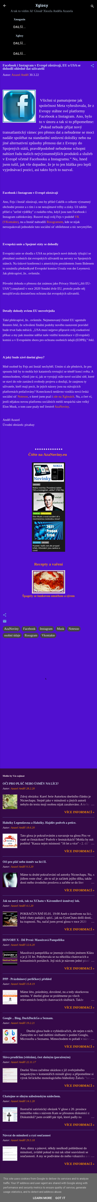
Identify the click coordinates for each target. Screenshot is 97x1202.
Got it (60, 1198)
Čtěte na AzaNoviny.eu (47, 456)
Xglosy (41, 5)
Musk (60, 630)
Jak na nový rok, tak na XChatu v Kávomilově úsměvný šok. (41, 903)
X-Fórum (70, 27)
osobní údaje (12, 637)
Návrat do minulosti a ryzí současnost (27, 1137)
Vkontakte (48, 637)
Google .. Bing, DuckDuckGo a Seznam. (28, 1020)
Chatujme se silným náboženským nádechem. (32, 1098)
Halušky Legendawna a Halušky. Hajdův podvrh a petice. (39, 824)
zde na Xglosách (63, 398)
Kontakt (75, 55)
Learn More (42, 1198)
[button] (92, 68)
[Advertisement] (48, 742)
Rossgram (31, 637)
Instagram (46, 630)
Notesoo (22, 398)
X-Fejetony (24, 55)
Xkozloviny (65, 44)
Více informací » (79, 814)
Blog (44, 44)
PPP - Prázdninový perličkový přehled (27, 981)
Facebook (29, 630)
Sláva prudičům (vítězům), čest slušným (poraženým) (36, 1059)
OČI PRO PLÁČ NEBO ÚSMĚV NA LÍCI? (31, 785)
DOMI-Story (51, 55)
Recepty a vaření (48, 566)
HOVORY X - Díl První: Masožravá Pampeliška (33, 942)
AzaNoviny (47, 27)
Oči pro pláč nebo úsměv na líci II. (25, 863)
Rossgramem (55, 224)
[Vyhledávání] (92, 7)
